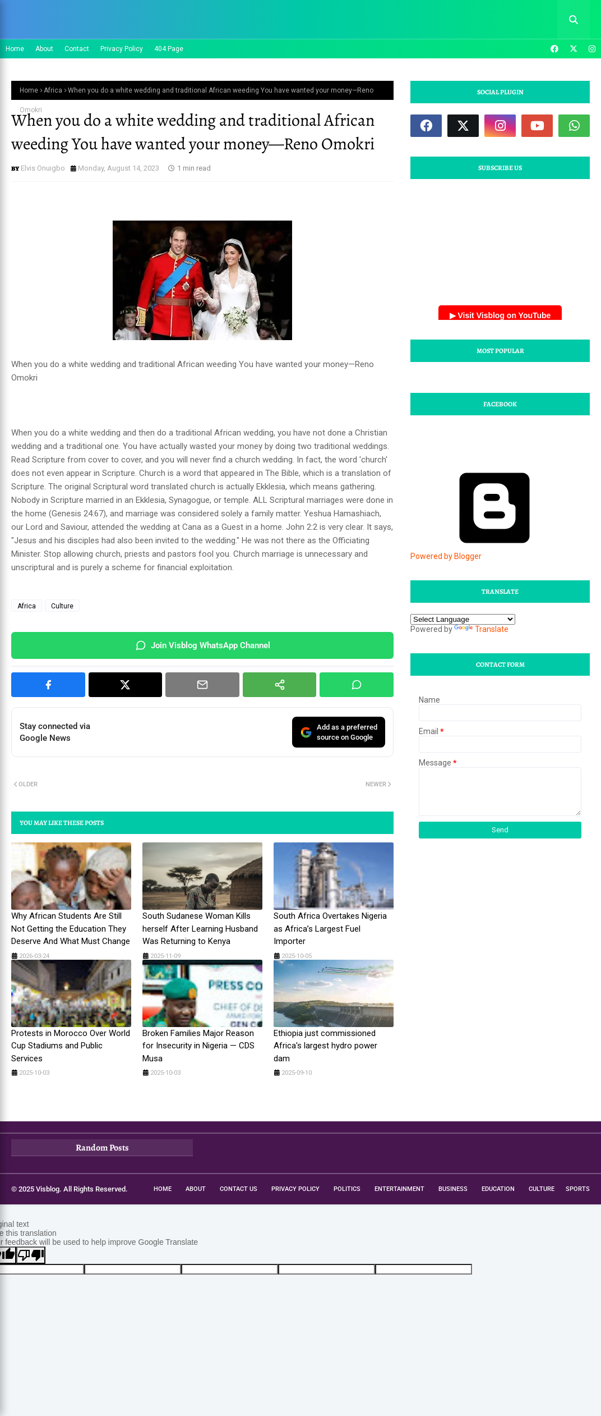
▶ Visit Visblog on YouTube (500, 315)
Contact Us (238, 1189)
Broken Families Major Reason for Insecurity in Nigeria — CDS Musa (198, 1046)
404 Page (168, 49)
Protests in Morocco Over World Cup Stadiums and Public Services (70, 1046)
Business (453, 1189)
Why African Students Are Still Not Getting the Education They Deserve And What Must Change (70, 928)
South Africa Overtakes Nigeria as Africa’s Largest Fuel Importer (330, 928)
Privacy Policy (121, 49)
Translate (481, 629)
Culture (62, 606)
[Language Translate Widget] (462, 619)
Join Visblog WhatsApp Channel (202, 645)
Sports (578, 1189)
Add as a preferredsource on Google (338, 732)
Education (498, 1189)
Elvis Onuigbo (43, 168)
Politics (347, 1189)
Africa (53, 90)
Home (15, 49)
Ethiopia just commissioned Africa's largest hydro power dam (325, 1046)
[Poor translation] (30, 1255)
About (44, 49)
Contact (76, 49)
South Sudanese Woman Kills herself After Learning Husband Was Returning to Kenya (200, 928)
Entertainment (399, 1189)
